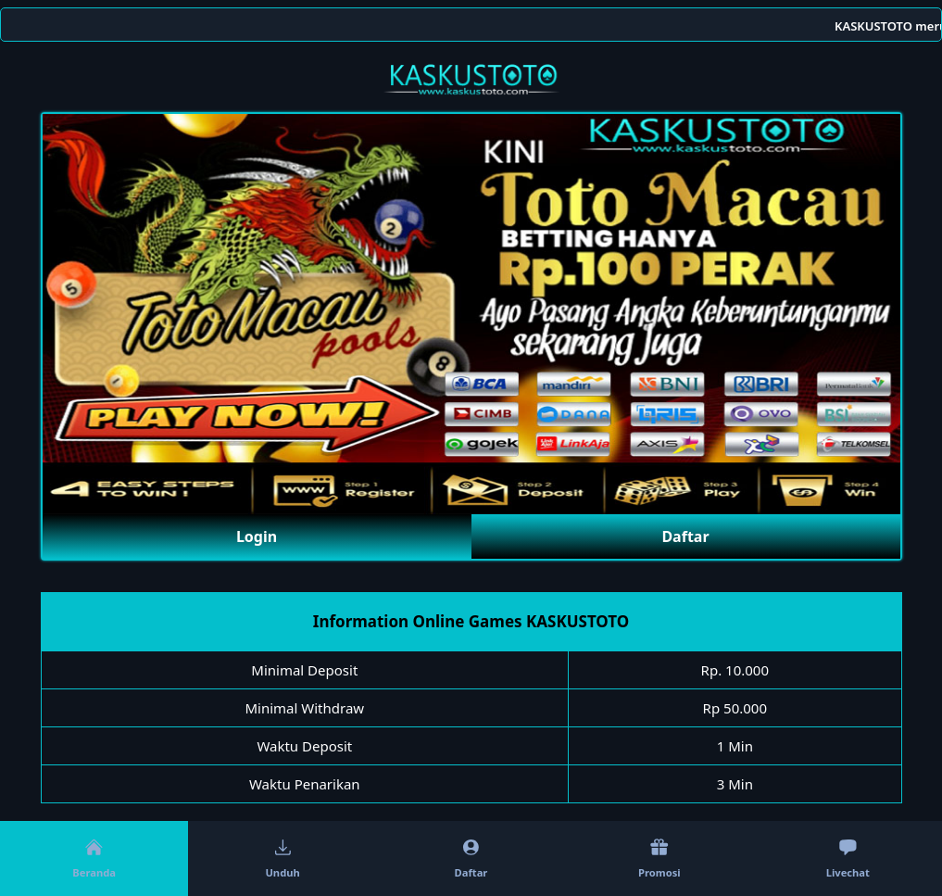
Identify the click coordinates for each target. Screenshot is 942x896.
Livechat (848, 858)
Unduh (282, 858)
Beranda (94, 858)
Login (256, 536)
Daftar (685, 536)
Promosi (659, 858)
